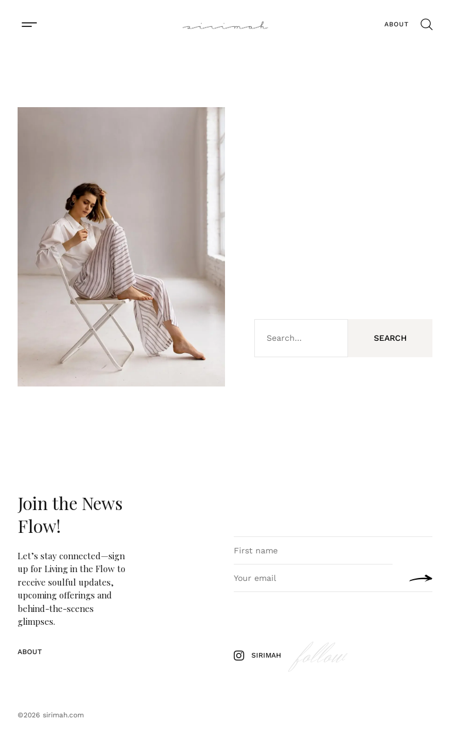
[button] (29, 24)
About (396, 24)
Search (390, 338)
